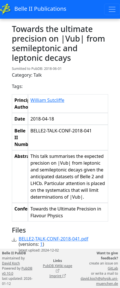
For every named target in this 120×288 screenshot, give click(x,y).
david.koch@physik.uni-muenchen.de (99, 281)
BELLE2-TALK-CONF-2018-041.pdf (53, 239)
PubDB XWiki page (57, 268)
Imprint (57, 276)
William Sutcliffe (47, 100)
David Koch (11, 263)
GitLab (113, 268)
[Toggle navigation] (112, 9)
